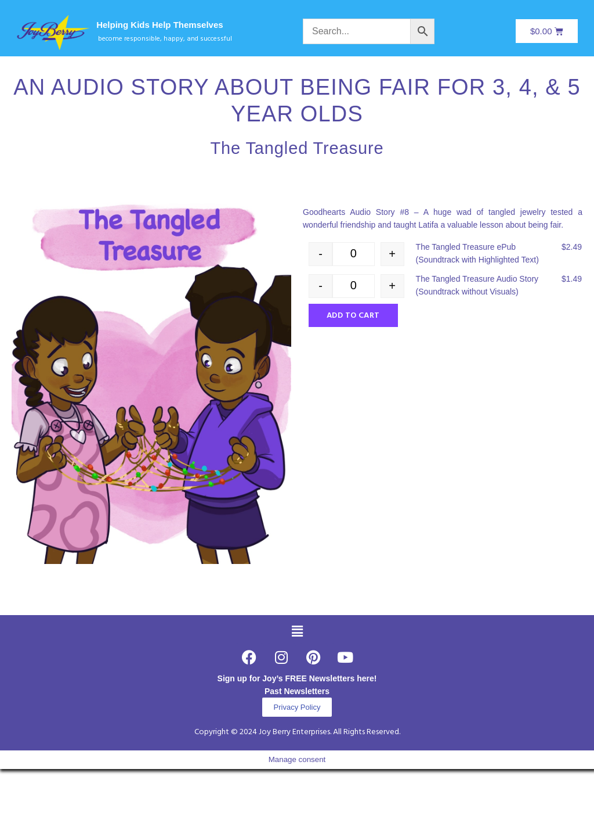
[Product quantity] (353, 254)
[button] (297, 632)
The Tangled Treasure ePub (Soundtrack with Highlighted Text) (477, 253)
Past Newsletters (297, 691)
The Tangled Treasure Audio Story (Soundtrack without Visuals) (477, 285)
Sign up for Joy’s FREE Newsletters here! (297, 678)
